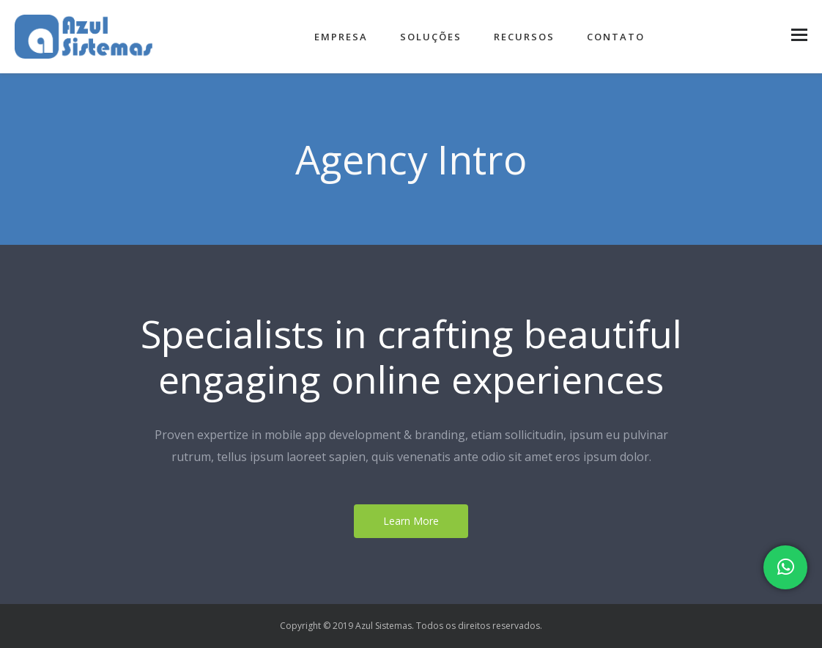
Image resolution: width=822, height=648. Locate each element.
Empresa (341, 36)
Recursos (524, 36)
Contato (616, 36)
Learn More (411, 521)
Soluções (431, 36)
